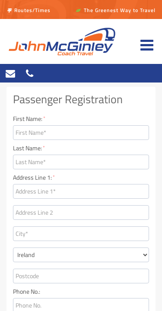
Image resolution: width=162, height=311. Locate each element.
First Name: (29, 118)
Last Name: (29, 148)
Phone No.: (26, 291)
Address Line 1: (34, 177)
